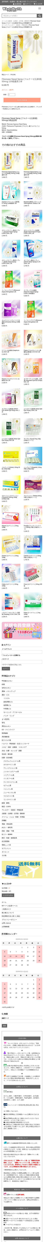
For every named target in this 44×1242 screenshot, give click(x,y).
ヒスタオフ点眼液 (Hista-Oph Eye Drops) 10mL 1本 (33, 409)
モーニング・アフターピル (13, 712)
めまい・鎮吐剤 (7, 827)
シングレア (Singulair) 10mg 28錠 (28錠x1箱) (33, 468)
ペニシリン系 (8, 789)
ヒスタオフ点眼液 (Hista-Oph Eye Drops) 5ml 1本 (11, 439)
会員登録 (17, 4)
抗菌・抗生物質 (7, 758)
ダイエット (5, 852)
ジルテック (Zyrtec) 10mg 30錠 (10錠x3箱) (11, 468)
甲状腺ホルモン (7, 681)
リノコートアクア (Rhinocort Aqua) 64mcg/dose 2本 (33, 321)
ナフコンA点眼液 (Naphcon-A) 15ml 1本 (10, 351)
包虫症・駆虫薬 (7, 754)
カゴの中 (38, 4)
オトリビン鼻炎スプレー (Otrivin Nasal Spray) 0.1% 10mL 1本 (32, 262)
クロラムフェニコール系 (12, 761)
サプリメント (6, 848)
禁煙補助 (5, 733)
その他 (4, 855)
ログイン (27, 4)
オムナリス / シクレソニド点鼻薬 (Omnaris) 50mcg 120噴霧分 (11, 322)
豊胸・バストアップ (8, 691)
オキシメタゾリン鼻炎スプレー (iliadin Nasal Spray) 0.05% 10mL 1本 (11, 262)
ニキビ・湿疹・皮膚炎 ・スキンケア (14, 747)
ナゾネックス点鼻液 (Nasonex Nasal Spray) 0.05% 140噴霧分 (31, 292)
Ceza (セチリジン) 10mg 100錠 (33, 585)
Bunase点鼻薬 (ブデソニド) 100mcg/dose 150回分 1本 (32, 202)
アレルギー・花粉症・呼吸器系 (12, 810)
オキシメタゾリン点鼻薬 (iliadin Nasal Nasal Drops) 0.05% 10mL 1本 (32, 232)
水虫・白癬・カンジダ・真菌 (12, 751)
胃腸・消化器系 (7, 824)
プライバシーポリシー (9, 920)
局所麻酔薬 (5, 737)
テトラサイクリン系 (10, 782)
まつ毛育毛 (5, 719)
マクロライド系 (9, 796)
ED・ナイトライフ (8, 730)
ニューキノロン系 (10, 792)
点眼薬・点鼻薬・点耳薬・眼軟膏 (13, 813)
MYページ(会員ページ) (9, 906)
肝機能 (4, 820)
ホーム (4, 902)
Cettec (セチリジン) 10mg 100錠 (10, 585)
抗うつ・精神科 (7, 834)
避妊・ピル (5, 695)
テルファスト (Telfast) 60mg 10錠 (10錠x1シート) (33, 496)
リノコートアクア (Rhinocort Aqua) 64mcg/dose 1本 (11, 291)
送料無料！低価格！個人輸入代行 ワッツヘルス (19, 1)
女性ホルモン (6, 688)
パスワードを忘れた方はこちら (11, 664)
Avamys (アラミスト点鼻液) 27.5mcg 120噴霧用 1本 (10, 202)
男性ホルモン (6, 726)
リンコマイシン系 (10, 799)
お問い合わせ (6, 923)
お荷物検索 (5, 927)
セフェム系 (7, 785)
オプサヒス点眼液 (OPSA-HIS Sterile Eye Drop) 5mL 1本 (10, 410)
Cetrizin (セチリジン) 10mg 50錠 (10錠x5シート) (32, 556)
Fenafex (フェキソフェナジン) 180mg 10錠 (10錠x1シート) (33, 527)
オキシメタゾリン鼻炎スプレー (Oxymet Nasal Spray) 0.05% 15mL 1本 (11, 232)
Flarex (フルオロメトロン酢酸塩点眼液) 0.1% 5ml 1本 (32, 351)
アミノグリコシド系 (10, 768)
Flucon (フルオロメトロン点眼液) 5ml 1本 (10, 379)
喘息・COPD (6, 806)
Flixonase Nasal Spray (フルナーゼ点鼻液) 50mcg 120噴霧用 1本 (10, 173)
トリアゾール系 (9, 775)
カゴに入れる (22, 100)
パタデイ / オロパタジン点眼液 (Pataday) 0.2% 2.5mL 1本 (11, 613)
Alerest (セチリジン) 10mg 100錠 (10, 526)
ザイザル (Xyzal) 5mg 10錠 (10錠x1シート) (32, 439)
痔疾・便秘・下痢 (8, 831)
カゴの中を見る (8, 895)
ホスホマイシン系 (10, 764)
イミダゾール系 (9, 778)
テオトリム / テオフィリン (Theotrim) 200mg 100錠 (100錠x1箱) (10, 497)
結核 (3, 684)
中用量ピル (7, 709)
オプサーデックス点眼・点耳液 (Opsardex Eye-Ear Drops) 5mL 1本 (33, 380)
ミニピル (7, 698)
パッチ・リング (9, 716)
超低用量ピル (8, 702)
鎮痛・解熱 (5, 803)
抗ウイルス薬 (6, 740)
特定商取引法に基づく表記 (11, 916)
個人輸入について (8, 913)
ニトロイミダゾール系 (11, 771)
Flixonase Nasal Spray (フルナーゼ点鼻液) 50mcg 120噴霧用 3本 (33, 173)
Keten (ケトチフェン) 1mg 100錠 (32, 613)
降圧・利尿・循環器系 (9, 838)
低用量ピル (7, 705)
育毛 (3, 723)
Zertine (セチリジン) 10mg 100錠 (10, 556)
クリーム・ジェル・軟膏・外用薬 (13, 817)
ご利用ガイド (6, 909)
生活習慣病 (5, 841)
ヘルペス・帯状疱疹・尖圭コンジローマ (15, 744)
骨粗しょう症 (6, 845)
